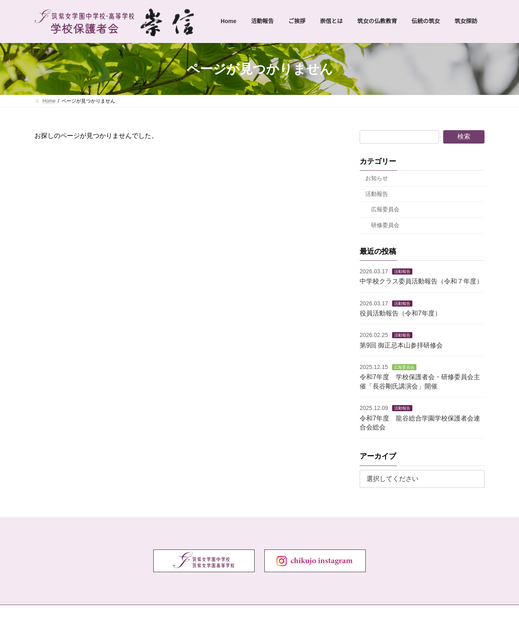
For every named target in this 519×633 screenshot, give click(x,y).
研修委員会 (385, 225)
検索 (463, 136)
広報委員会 (385, 209)
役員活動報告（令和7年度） (400, 313)
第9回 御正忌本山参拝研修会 (401, 345)
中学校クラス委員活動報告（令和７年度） (421, 281)
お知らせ (376, 178)
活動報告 (376, 194)
